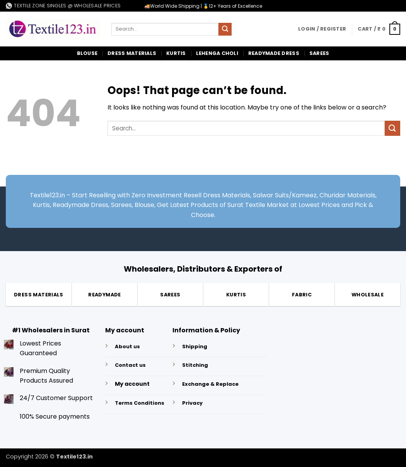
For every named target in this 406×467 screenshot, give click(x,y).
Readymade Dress (273, 53)
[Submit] (225, 29)
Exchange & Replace (210, 384)
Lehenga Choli (217, 53)
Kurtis (176, 53)
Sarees (319, 53)
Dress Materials (131, 53)
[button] (322, 29)
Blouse (87, 53)
